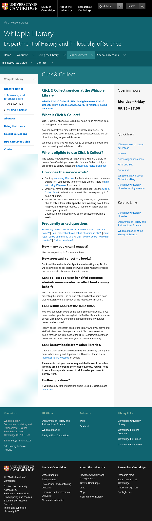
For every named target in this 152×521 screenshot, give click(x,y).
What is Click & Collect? (55, 101)
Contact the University (15, 486)
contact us (47, 389)
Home (5, 22)
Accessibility (10, 490)
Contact (41, 62)
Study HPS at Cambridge (55, 435)
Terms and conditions (15, 507)
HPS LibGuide (125, 164)
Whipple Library (13, 80)
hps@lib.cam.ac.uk (21, 440)
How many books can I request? (59, 229)
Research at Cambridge (85, 8)
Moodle (122, 153)
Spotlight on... (125, 492)
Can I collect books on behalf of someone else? (77, 233)
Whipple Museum (51, 430)
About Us (22, 55)
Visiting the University (91, 496)
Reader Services (19, 22)
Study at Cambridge (48, 8)
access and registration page (90, 165)
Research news (126, 475)
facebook (85, 426)
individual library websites (55, 357)
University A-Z (11, 511)
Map (82, 492)
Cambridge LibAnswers (130, 444)
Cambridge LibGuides (129, 439)
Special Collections (108, 55)
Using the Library (48, 55)
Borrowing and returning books (14, 96)
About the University (66, 8)
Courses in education (53, 500)
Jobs (82, 487)
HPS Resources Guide (14, 62)
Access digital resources (130, 159)
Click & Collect (15, 104)
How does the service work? (69, 105)
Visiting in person (17, 110)
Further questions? (63, 240)
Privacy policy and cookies (18, 497)
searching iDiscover (64, 178)
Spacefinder (124, 170)
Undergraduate (50, 475)
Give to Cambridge (90, 483)
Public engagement (128, 487)
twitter (83, 421)
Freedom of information (16, 493)
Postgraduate (49, 479)
